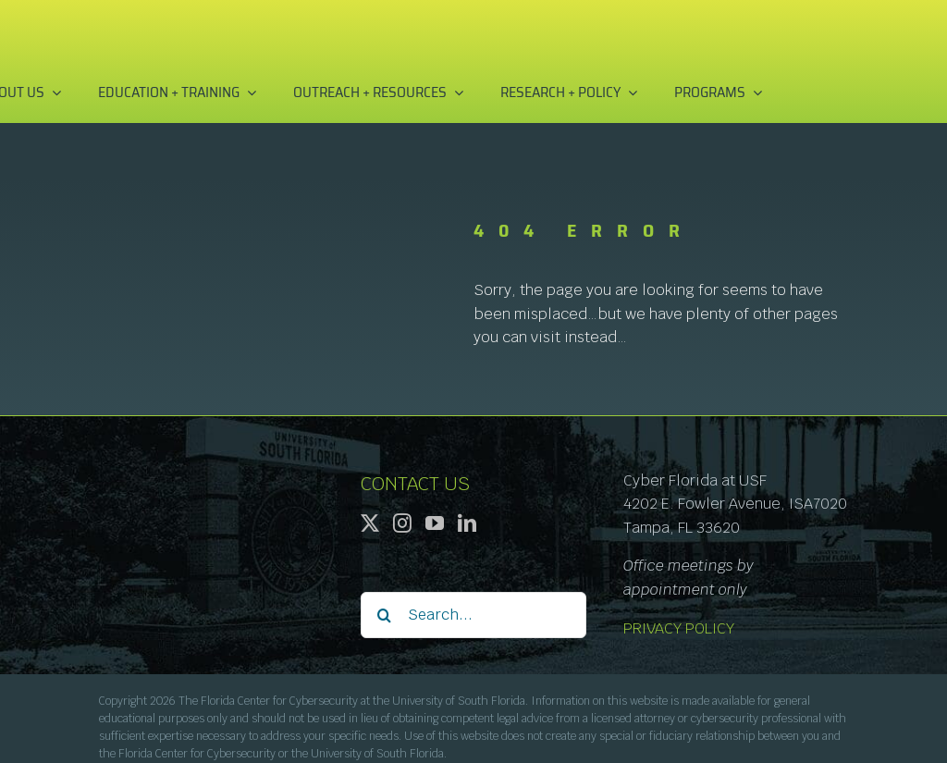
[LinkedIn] (467, 523)
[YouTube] (434, 523)
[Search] (384, 615)
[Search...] (473, 615)
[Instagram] (402, 523)
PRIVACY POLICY (678, 628)
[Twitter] (370, 523)
